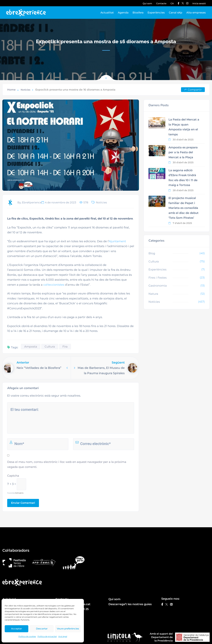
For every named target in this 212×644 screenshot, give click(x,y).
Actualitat (107, 12)
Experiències (156, 12)
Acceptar (16, 628)
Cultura (50, 346)
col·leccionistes (53, 284)
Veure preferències (68, 628)
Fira (65, 346)
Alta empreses (196, 12)
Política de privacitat (47, 636)
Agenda (123, 12)
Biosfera (138, 12)
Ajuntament (117, 241)
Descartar (42, 628)
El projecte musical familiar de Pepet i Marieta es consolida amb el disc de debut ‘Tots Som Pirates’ (184, 208)
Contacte (161, 3)
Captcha (13, 475)
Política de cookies (27, 636)
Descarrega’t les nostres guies (130, 604)
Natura (153, 294)
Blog (151, 253)
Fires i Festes (157, 277)
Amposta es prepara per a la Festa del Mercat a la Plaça (183, 152)
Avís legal (62, 636)
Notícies (25, 89)
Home (11, 89)
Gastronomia (157, 285)
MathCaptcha (19, 493)
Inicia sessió (199, 3)
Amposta (30, 346)
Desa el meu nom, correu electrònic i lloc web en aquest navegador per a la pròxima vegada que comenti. (66, 464)
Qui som (147, 3)
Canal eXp (175, 12)
